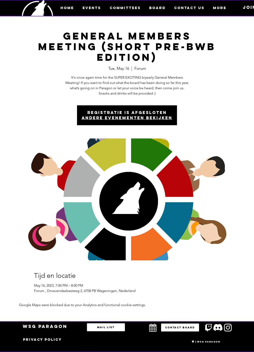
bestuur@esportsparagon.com (78, 351)
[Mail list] (106, 327)
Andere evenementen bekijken (127, 117)
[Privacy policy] (42, 339)
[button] (220, 7)
